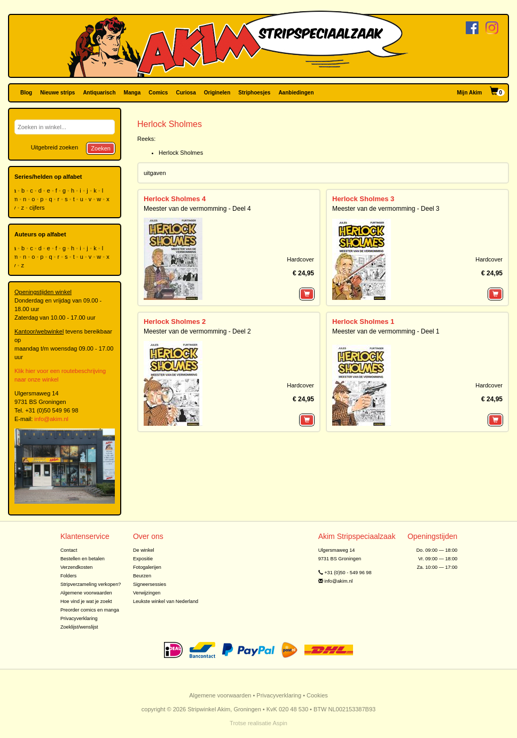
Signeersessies (149, 584)
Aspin (279, 723)
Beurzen (142, 575)
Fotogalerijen (147, 567)
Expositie (143, 558)
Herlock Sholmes (181, 152)
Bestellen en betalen (82, 558)
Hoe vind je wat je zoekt (86, 601)
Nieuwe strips (57, 93)
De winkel (143, 550)
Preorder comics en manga (89, 610)
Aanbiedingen (296, 93)
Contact (68, 550)
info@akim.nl (51, 419)
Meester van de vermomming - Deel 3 (386, 208)
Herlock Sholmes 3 (363, 199)
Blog (26, 93)
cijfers (38, 207)
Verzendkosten (76, 567)
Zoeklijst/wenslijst (79, 627)
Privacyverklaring (79, 618)
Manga (132, 93)
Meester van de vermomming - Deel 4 (197, 208)
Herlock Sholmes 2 (175, 322)
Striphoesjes (254, 93)
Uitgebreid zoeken (55, 147)
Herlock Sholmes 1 (363, 322)
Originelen (217, 93)
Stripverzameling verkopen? (90, 584)
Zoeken (101, 148)
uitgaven (155, 173)
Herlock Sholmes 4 (175, 199)
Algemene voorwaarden (86, 593)
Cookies (317, 695)
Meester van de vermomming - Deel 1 (386, 331)
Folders (68, 575)
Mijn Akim (469, 93)
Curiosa (185, 93)
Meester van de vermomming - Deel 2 (197, 331)
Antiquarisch (99, 93)
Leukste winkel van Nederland (165, 601)
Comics (158, 93)
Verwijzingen (146, 593)
